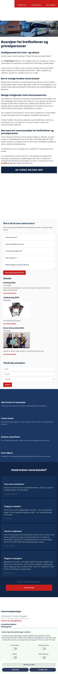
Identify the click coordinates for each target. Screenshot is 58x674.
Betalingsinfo (6, 627)
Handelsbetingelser (8, 624)
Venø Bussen (9, 61)
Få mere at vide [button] (29, 664)
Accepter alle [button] (42, 669)
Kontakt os (5, 163)
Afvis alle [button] (15, 669)
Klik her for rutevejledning (11, 621)
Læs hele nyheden (9, 293)
